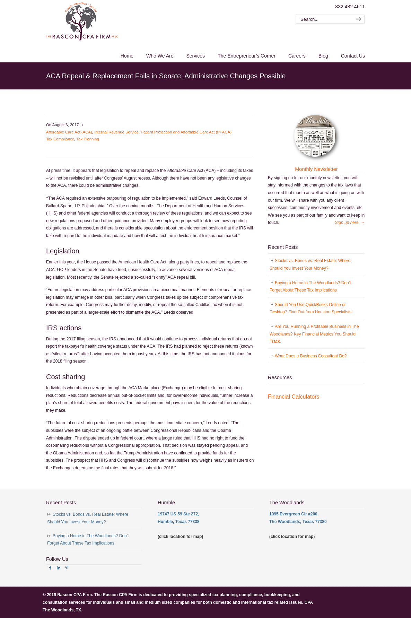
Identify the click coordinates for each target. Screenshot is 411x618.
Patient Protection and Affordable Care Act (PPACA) (186, 132)
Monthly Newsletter (316, 169)
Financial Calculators (294, 397)
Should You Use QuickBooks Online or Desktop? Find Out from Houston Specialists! (311, 308)
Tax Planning (87, 139)
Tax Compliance (60, 139)
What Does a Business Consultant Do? (311, 356)
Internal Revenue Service (116, 132)
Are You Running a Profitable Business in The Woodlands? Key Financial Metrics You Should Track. (314, 334)
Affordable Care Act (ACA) (69, 132)
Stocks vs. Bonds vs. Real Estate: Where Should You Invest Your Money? (310, 264)
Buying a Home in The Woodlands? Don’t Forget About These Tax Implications (310, 286)
